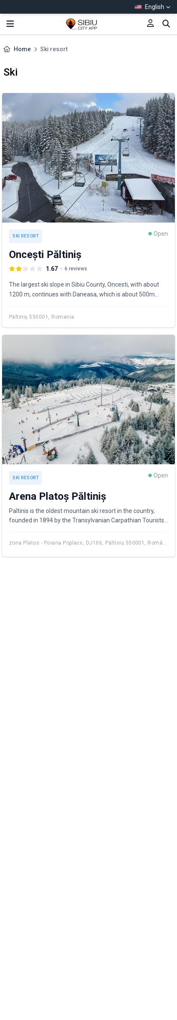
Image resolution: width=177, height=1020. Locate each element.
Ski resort (25, 236)
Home (22, 49)
